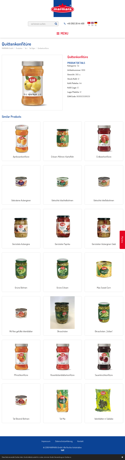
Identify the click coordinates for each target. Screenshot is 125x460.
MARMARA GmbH (7, 48)
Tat (26, 48)
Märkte (122, 239)
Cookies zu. (68, 457)
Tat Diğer (32, 48)
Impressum (46, 441)
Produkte (19, 48)
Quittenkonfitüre (43, 48)
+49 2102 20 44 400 (74, 23)
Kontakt (80, 441)
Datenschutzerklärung (64, 441)
